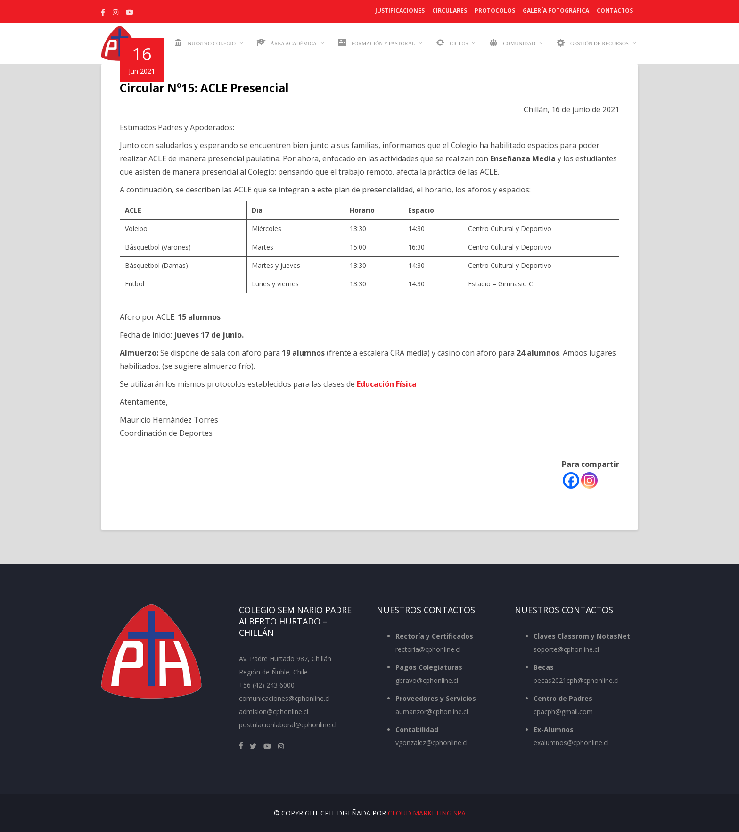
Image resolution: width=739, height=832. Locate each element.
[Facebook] (571, 480)
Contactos (615, 11)
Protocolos (495, 11)
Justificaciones (400, 11)
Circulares (449, 11)
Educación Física (387, 384)
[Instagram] (589, 480)
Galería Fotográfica (556, 11)
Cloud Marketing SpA (427, 812)
